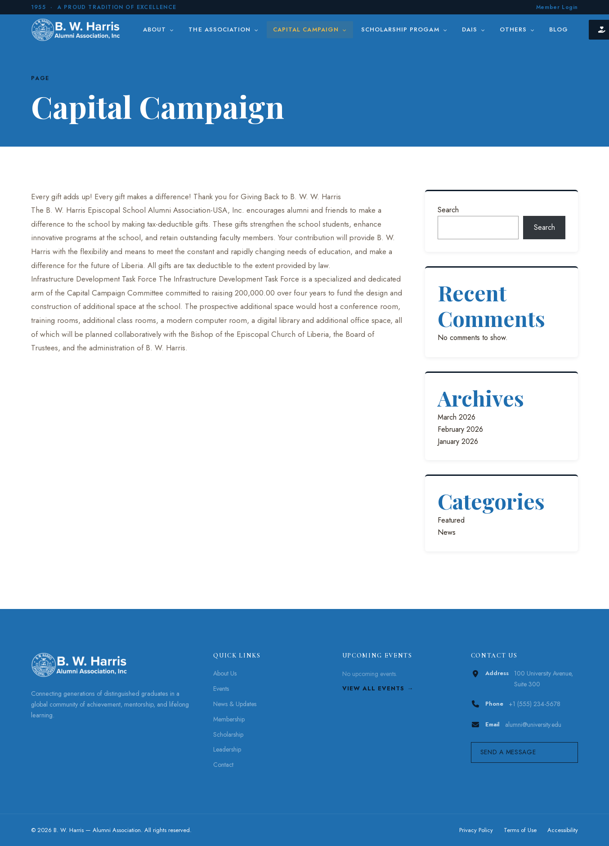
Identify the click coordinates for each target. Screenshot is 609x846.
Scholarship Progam (404, 29)
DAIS (473, 29)
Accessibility (562, 830)
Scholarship (228, 734)
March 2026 (456, 417)
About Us (225, 673)
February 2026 (460, 429)
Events (221, 688)
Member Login (557, 7)
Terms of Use (520, 830)
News (447, 532)
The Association (223, 29)
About (158, 29)
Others (517, 29)
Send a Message (508, 752)
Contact (223, 764)
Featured (451, 520)
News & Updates (234, 703)
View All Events (373, 688)
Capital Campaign (310, 29)
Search (448, 210)
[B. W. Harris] (76, 29)
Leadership (227, 749)
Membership (229, 719)
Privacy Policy (476, 830)
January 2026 (458, 441)
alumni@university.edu (533, 724)
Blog (558, 29)
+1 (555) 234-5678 (534, 703)
